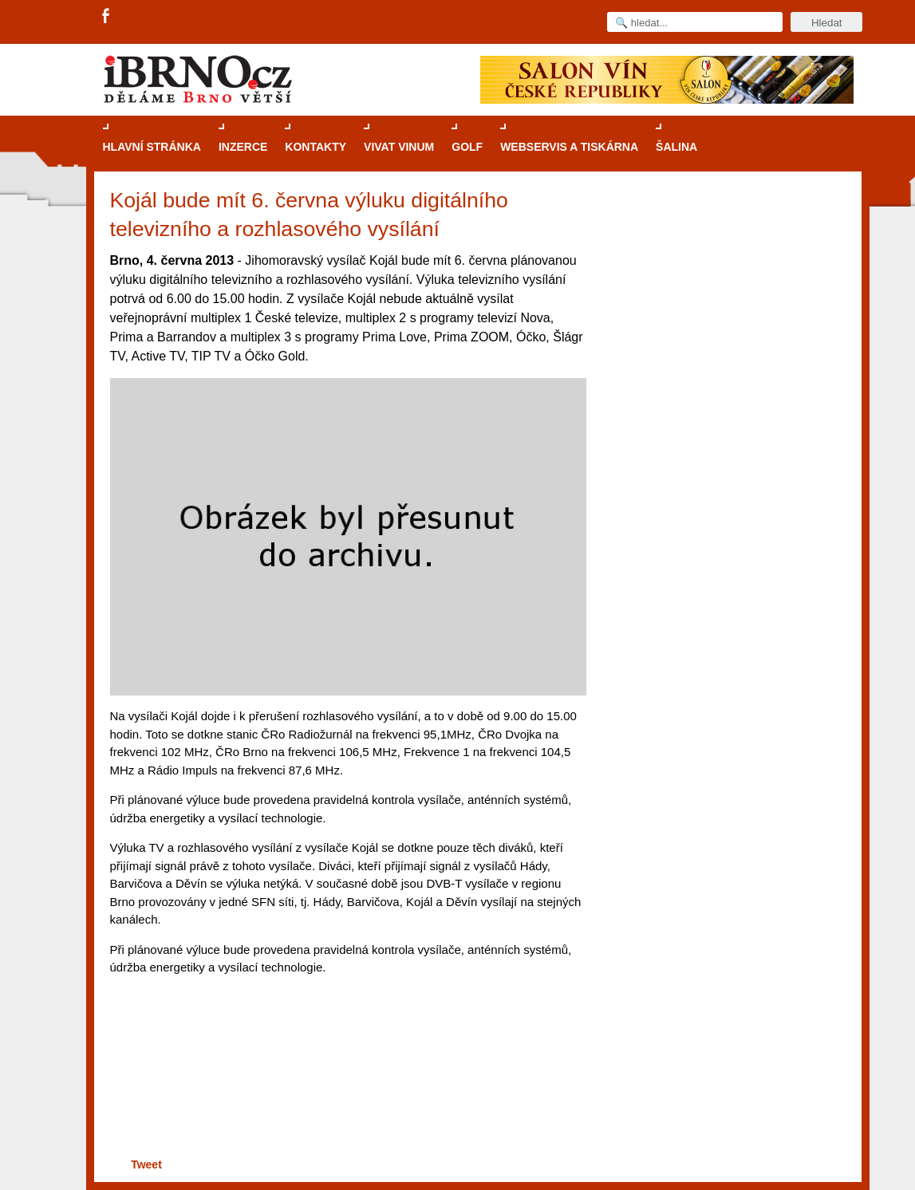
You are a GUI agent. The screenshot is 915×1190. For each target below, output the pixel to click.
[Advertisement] (346, 1092)
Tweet (146, 1164)
